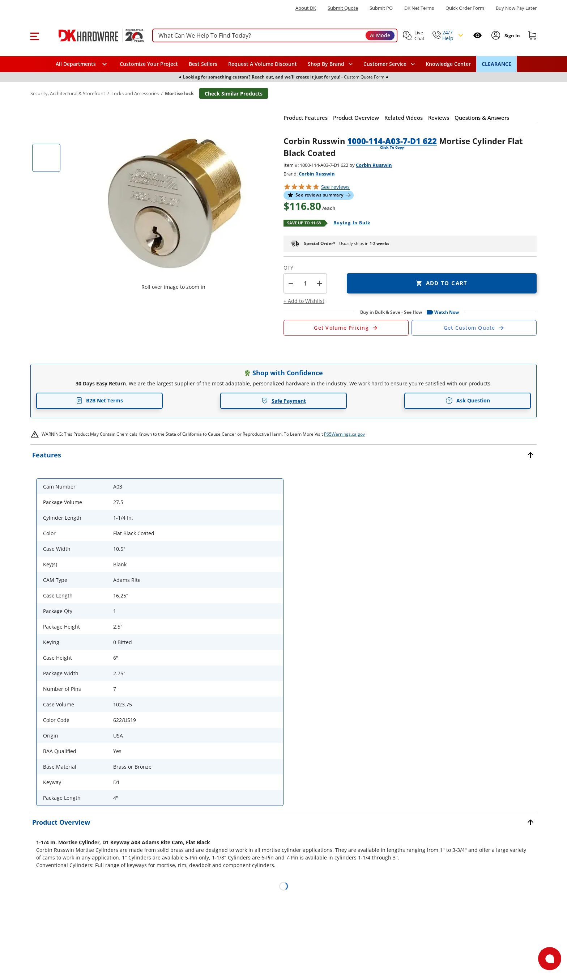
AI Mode (380, 35)
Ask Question (468, 400)
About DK (305, 8)
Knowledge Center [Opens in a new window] (448, 63)
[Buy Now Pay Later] (516, 8)
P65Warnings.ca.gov (344, 434)
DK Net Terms (419, 8)
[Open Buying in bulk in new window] (349, 223)
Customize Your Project (149, 63)
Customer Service (384, 64)
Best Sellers (203, 63)
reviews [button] (335, 186)
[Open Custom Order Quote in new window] (474, 328)
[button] (34, 35)
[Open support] (549, 958)
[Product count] (305, 283)
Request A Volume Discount (262, 63)
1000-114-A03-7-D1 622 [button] (392, 140)
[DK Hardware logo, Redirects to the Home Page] (93, 35)
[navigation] (389, 64)
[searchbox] (274, 35)
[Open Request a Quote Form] (346, 328)
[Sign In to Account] (511, 35)
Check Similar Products (234, 93)
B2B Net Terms (99, 400)
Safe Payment (283, 400)
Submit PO (381, 8)
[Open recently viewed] (477, 35)
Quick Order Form (465, 8)
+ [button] (319, 283)
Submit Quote (343, 8)
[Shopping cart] (532, 35)
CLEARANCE (496, 63)
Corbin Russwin (374, 165)
